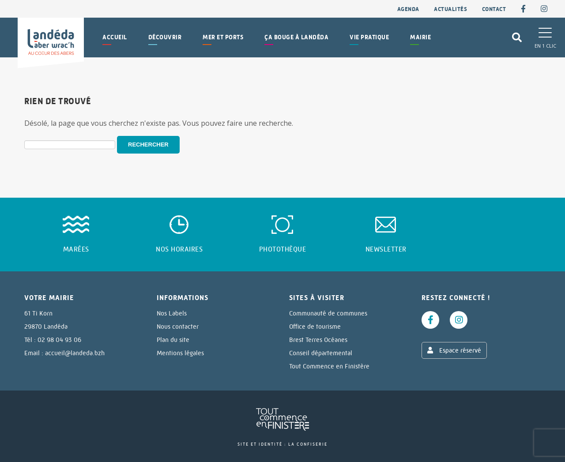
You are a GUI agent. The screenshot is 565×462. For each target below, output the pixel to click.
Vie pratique (369, 37)
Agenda (408, 9)
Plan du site (173, 340)
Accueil (114, 37)
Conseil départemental (320, 353)
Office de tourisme (315, 327)
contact (494, 9)
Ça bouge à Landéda (296, 37)
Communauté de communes (328, 313)
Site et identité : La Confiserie (282, 444)
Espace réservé (454, 350)
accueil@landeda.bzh (75, 353)
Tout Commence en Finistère (329, 366)
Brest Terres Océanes (318, 340)
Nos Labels (172, 313)
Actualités (450, 9)
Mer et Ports (223, 37)
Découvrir (165, 37)
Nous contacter (178, 327)
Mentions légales (180, 353)
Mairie (420, 37)
